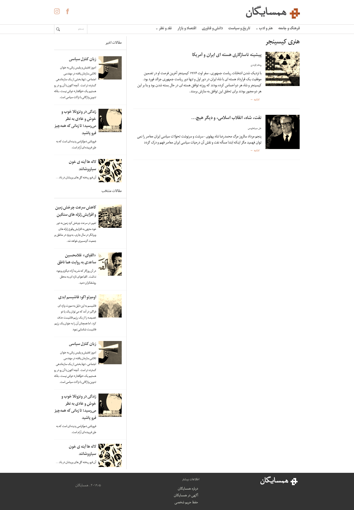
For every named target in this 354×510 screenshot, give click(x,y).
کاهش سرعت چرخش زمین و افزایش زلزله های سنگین (75, 211)
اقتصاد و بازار (186, 29)
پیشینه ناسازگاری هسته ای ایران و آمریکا (227, 55)
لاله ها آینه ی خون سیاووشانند (82, 166)
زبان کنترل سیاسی (82, 59)
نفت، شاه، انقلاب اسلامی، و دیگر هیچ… (226, 118)
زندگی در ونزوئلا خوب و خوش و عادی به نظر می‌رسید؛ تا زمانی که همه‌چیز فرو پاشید (75, 123)
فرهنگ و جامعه (289, 29)
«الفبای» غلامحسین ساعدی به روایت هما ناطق (76, 259)
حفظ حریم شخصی (186, 503)
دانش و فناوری (212, 29)
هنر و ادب (264, 29)
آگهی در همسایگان (186, 496)
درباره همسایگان (188, 489)
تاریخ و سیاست (239, 29)
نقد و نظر (164, 29)
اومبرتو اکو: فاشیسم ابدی (77, 297)
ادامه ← (254, 99)
